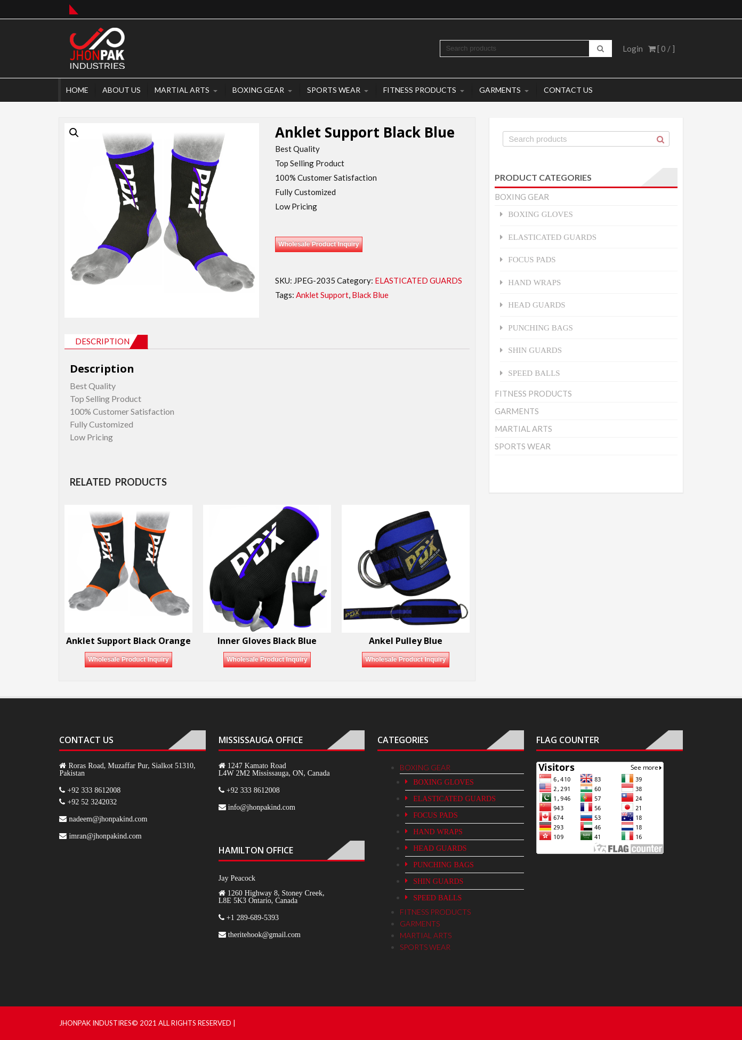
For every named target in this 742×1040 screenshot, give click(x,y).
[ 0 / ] (661, 48)
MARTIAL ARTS (182, 89)
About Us (121, 89)
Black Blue (370, 295)
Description (102, 341)
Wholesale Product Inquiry (318, 244)
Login (633, 48)
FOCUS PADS (531, 259)
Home (77, 89)
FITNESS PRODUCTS (419, 89)
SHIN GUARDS (535, 350)
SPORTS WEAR (333, 89)
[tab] (106, 341)
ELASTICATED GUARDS (418, 280)
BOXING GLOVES (540, 214)
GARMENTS (500, 89)
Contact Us (568, 89)
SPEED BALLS (534, 373)
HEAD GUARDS (536, 305)
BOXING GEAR (258, 89)
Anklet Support (322, 295)
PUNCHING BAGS (540, 328)
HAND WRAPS (534, 282)
